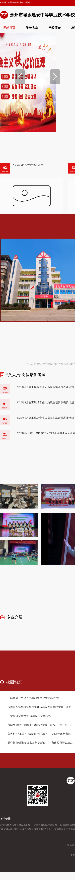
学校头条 (32, 27)
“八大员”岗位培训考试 (39, 363)
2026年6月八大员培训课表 (27, 165)
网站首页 (9, 27)
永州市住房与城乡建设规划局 (15, 825)
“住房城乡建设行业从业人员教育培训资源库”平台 (25, 829)
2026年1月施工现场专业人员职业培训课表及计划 (45, 417)
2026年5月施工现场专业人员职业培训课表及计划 (45, 387)
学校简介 (55, 27)
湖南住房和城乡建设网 (45, 825)
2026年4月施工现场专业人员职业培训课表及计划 (45, 402)
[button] (20, 76)
